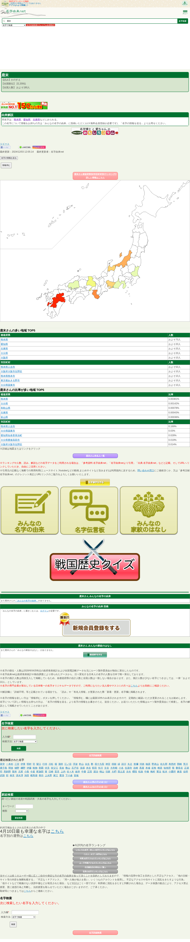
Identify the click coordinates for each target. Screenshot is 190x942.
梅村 (152, 771)
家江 (55, 775)
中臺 (83, 771)
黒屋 (141, 768)
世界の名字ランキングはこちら (95, 871)
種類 (4, 811)
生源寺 (128, 768)
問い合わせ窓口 (145, 470)
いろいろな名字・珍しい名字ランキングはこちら (95, 850)
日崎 (51, 771)
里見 (57, 771)
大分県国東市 (8, 385)
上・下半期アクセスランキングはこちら (95, 863)
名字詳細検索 (95, 755)
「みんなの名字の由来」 (26, 600)
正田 (89, 771)
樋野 (17, 768)
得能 (114, 764)
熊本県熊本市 (8, 376)
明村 (29, 764)
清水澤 (19, 775)
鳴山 (101, 771)
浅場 (82, 768)
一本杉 (9, 764)
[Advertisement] (89, 48)
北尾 (20, 771)
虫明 (185, 771)
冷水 (128, 771)
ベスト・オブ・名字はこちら (95, 854)
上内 (63, 771)
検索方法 (7, 741)
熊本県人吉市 (8, 367)
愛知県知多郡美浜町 (11, 435)
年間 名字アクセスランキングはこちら (95, 858)
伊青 (23, 764)
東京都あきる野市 (10, 380)
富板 (76, 775)
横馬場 (33, 775)
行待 (44, 764)
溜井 (60, 764)
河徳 (142, 764)
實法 (158, 771)
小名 (121, 768)
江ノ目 (68, 764)
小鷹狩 (172, 771)
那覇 (41, 768)
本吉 (88, 768)
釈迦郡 (39, 771)
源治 (95, 771)
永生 (87, 764)
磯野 (23, 768)
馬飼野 (7, 771)
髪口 (38, 764)
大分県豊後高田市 (10, 440)
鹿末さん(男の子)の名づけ (95, 782)
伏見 (47, 768)
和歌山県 (5, 408)
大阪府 (4, 357)
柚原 (148, 764)
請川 (123, 764)
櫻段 (134, 771)
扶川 (100, 768)
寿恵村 (172, 764)
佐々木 (70, 771)
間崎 (179, 764)
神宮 (108, 764)
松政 (140, 771)
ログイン (44, 611)
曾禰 (136, 764)
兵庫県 (36, 119)
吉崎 (135, 768)
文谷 (106, 768)
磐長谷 (179, 768)
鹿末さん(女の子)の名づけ (95, 787)
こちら (134, 685)
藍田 (94, 768)
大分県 (4, 353)
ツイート (5, 144)
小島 (26, 771)
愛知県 (26, 119)
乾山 (81, 764)
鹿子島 (3, 768)
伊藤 (29, 768)
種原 (159, 768)
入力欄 (6, 737)
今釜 (32, 771)
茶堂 (2, 764)
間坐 (10, 768)
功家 (108, 771)
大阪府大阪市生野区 (11, 371)
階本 (14, 771)
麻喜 (179, 771)
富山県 (4, 417)
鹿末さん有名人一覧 (95, 456)
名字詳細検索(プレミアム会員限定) (40, 25)
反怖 (153, 768)
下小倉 (69, 775)
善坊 (41, 775)
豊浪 (61, 775)
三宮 (17, 764)
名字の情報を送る (9, 158)
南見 (12, 775)
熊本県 (17, 119)
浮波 (75, 764)
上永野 (48, 775)
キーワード (8, 806)
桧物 (35, 768)
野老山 (155, 764)
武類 (2, 775)
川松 (51, 764)
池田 (26, 775)
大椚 (114, 771)
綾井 (77, 771)
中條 (146, 771)
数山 (67, 768)
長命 (61, 768)
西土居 (121, 771)
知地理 (167, 768)
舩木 (165, 771)
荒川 (185, 764)
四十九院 (99, 764)
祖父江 (54, 768)
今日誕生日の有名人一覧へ (95, 867)
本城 (147, 768)
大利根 (113, 768)
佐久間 (163, 764)
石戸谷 (75, 768)
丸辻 (130, 764)
